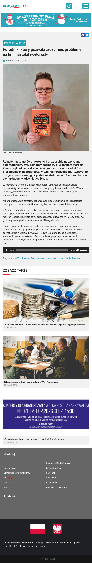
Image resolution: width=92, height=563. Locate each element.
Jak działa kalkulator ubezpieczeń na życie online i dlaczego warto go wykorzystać (44, 324)
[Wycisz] (77, 250)
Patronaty (51, 472)
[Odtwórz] (6, 250)
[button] (83, 35)
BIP (5, 477)
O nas (6, 463)
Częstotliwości (53, 467)
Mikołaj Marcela (72, 258)
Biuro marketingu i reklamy (17, 472)
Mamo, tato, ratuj (54, 258)
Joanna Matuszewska (33, 258)
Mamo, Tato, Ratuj (14, 43)
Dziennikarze (10, 467)
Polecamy (51, 477)
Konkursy (8, 482)
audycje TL (14, 258)
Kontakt (8, 487)
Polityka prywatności (56, 487)
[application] (46, 250)
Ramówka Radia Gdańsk (58, 463)
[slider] (42, 250)
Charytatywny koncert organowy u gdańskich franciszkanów (34, 439)
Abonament (52, 482)
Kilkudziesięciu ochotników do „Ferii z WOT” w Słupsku (31, 381)
